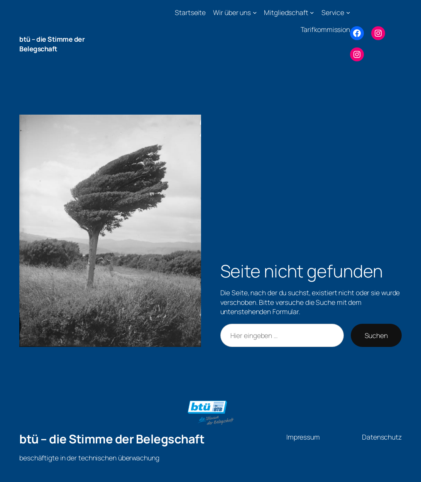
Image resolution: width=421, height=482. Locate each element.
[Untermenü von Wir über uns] (255, 12)
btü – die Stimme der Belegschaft (52, 43)
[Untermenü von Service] (348, 12)
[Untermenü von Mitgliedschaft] (312, 12)
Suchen (376, 335)
